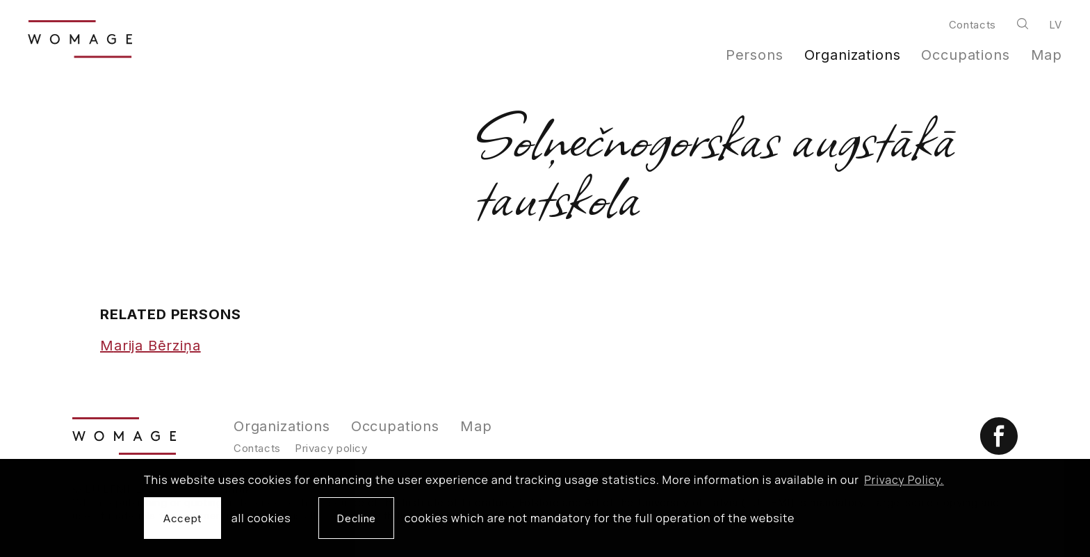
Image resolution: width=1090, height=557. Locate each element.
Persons (754, 55)
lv (1055, 24)
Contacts (972, 24)
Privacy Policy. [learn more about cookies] (904, 479)
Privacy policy (331, 448)
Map (1047, 55)
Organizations (852, 55)
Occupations (965, 55)
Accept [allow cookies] (182, 518)
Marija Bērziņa (150, 345)
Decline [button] (355, 518)
